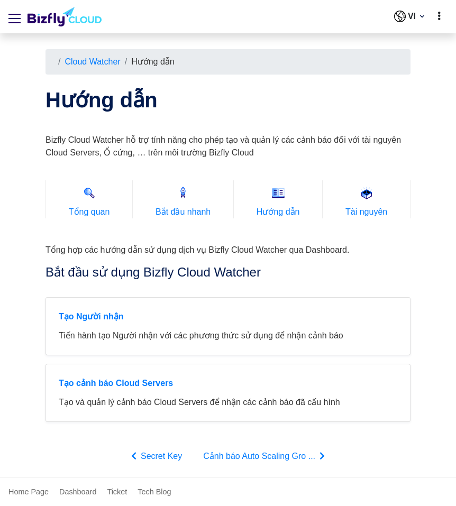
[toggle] (439, 16)
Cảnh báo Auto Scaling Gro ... (265, 455)
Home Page (28, 491)
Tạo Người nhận (91, 316)
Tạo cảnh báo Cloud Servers (116, 383)
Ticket (117, 491)
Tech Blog (154, 491)
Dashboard (77, 491)
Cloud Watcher (92, 61)
